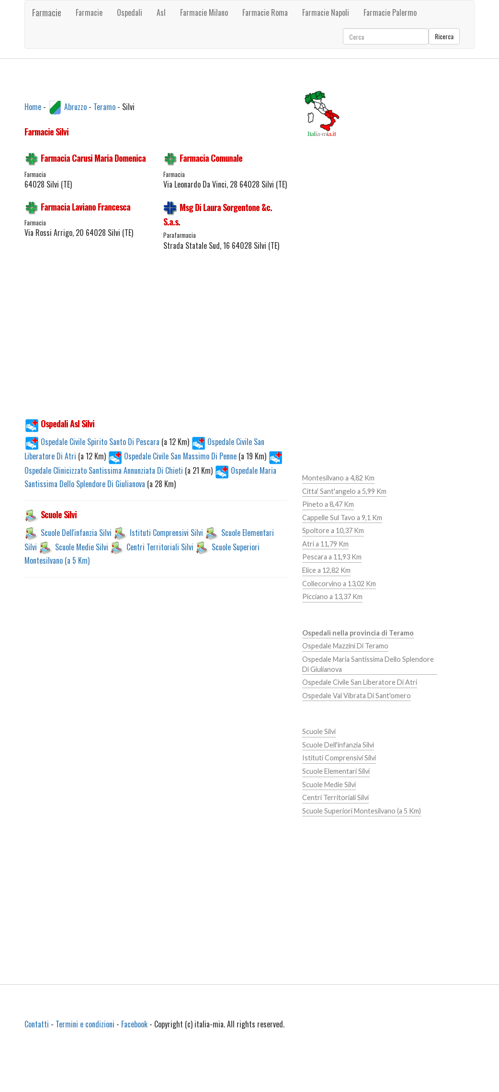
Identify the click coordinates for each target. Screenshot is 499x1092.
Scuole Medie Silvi (81, 547)
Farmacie (46, 12)
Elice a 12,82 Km (326, 570)
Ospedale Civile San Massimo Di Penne (173, 456)
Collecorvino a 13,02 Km (339, 583)
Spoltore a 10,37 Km (333, 530)
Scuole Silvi (319, 731)
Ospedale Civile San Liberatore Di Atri (359, 682)
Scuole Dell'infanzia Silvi (76, 532)
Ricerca (444, 36)
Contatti (36, 1024)
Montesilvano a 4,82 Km (338, 478)
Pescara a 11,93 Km (332, 557)
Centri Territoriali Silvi (159, 547)
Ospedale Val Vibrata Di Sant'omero (356, 695)
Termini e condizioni (85, 1024)
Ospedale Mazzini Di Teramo (345, 646)
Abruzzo (75, 106)
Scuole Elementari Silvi (336, 771)
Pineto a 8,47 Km (328, 504)
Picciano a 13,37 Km (332, 596)
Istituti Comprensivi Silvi (166, 532)
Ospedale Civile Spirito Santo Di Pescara (92, 441)
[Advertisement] (185, 340)
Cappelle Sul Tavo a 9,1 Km (342, 517)
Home (32, 106)
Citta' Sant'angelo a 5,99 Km (344, 491)
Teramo (104, 106)
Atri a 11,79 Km (325, 544)
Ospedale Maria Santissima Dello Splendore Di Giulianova (368, 664)
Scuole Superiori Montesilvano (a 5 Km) (361, 811)
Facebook (134, 1024)
